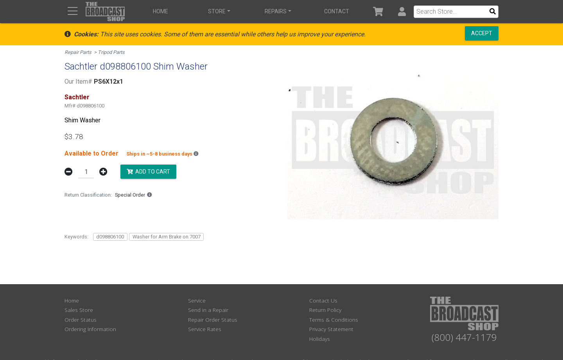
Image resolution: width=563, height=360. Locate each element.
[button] (402, 12)
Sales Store (79, 309)
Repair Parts (78, 52)
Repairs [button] (276, 11)
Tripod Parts (111, 52)
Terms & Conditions (333, 319)
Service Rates (204, 329)
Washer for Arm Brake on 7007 (167, 237)
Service (197, 300)
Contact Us (323, 300)
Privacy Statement (331, 329)
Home (160, 11)
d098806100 (110, 237)
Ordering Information (90, 329)
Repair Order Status (212, 319)
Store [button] (217, 11)
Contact (336, 11)
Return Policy (325, 309)
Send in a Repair (208, 309)
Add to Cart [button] (148, 171)
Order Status (81, 319)
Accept (481, 33)
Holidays (319, 338)
